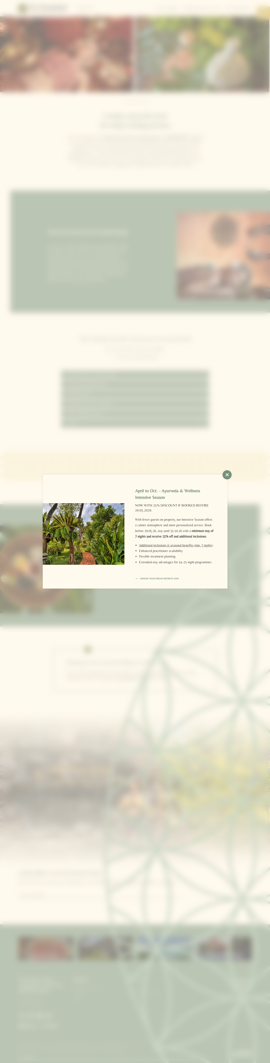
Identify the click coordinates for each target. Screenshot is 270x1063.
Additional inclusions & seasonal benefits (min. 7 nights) (176, 545)
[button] (227, 474)
